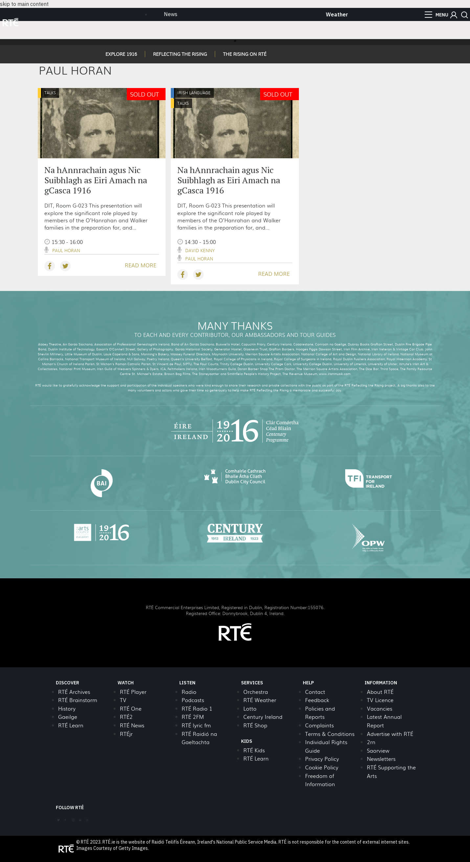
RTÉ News (132, 725)
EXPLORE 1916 (121, 54)
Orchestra (255, 692)
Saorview (378, 750)
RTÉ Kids (254, 750)
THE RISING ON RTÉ (244, 54)
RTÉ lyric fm (196, 725)
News (170, 14)
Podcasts (193, 700)
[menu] (436, 15)
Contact (315, 692)
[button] (453, 14)
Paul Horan (66, 250)
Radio (189, 692)
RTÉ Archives (74, 692)
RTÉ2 (126, 716)
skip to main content (24, 4)
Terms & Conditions (329, 734)
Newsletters (381, 759)
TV (123, 700)
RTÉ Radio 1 (197, 708)
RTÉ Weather (259, 700)
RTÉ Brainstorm (77, 700)
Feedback (317, 700)
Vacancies (379, 708)
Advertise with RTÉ (390, 734)
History (67, 708)
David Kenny (200, 250)
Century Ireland (262, 716)
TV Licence (380, 700)
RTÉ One (131, 708)
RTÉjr (126, 734)
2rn (371, 742)
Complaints (319, 725)
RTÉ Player (133, 692)
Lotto (250, 708)
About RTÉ (380, 692)
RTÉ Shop (255, 725)
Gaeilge (67, 716)
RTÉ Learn (70, 725)
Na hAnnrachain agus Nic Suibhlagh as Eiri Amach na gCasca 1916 (95, 180)
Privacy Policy (322, 759)
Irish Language (194, 93)
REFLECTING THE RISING (180, 54)
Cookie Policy (321, 767)
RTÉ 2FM (193, 716)
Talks (50, 93)
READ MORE (140, 265)
